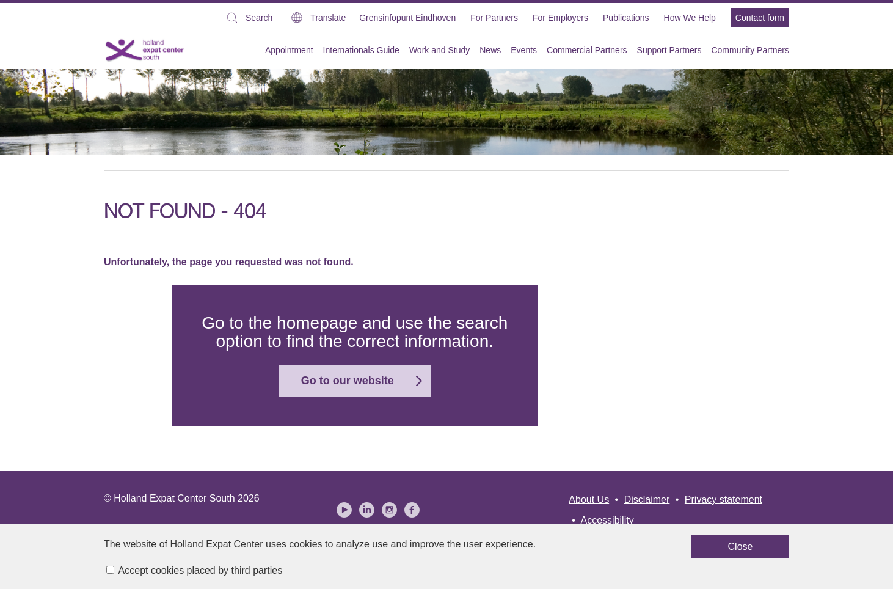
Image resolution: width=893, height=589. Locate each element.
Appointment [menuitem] (289, 50)
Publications (626, 18)
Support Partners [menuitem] (669, 50)
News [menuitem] (490, 50)
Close (568, 552)
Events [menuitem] (524, 50)
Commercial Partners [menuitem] (587, 50)
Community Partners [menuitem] (750, 50)
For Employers (560, 18)
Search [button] (248, 19)
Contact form (759, 18)
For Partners (494, 18)
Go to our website (347, 381)
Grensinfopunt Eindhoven (407, 18)
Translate (328, 18)
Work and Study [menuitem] (439, 50)
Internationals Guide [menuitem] (361, 50)
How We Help (690, 18)
